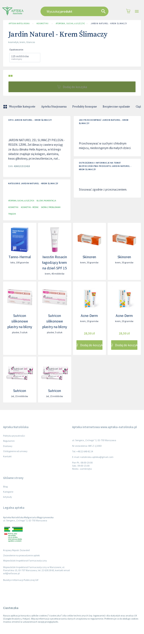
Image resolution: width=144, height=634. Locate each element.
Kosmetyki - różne (29, 207)
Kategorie (8, 491)
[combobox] (74, 11)
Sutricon (19, 390)
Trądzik (12, 214)
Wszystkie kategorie (19, 106)
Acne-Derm (89, 315)
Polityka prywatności (14, 435)
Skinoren (89, 256)
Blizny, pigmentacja (46, 200)
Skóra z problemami (51, 207)
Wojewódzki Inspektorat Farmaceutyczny (25, 560)
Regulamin (9, 440)
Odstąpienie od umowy (15, 451)
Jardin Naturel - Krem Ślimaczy (109, 23)
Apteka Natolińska (19, 23)
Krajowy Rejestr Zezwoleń (16, 550)
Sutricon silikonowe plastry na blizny (19, 321)
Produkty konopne (84, 106)
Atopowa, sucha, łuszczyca (69, 23)
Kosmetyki (42, 23)
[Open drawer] (137, 11)
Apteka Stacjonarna (54, 106)
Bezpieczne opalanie (116, 106)
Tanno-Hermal (19, 256)
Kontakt (7, 456)
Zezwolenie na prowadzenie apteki (21, 555)
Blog (5, 486)
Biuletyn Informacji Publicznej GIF (21, 579)
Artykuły (7, 496)
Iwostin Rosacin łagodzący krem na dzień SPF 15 (54, 262)
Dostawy (7, 446)
